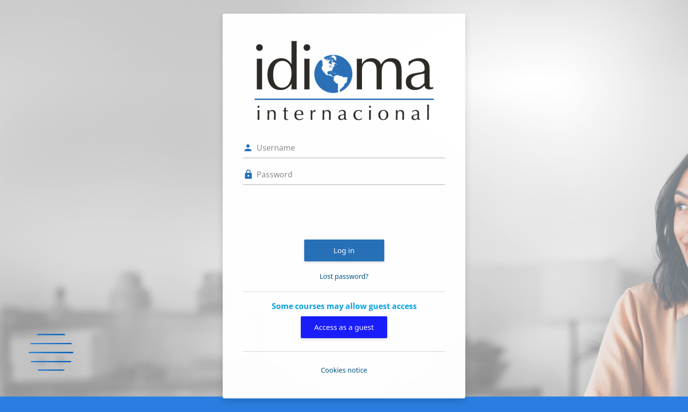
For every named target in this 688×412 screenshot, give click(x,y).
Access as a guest (344, 327)
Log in (344, 250)
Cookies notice (344, 370)
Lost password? (344, 276)
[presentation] (317, 211)
